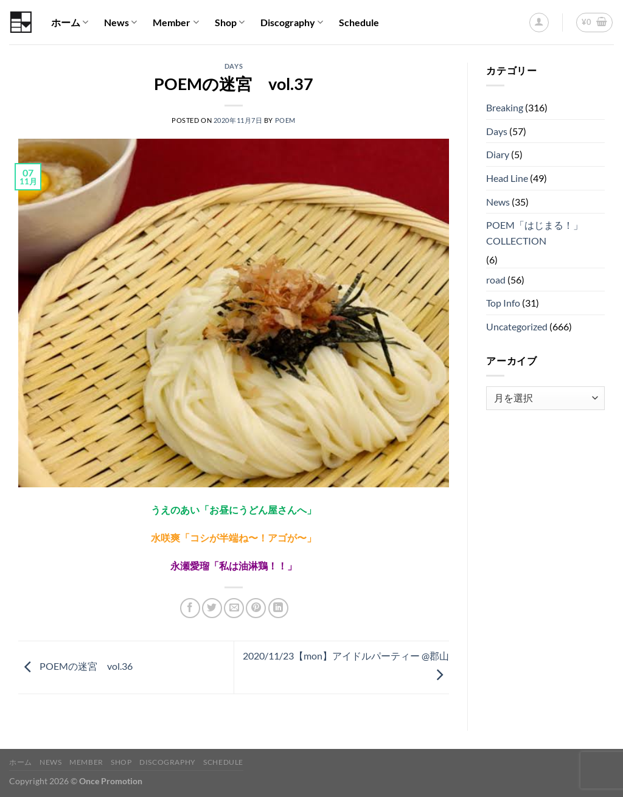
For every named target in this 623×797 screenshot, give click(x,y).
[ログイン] (539, 22)
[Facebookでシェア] (190, 608)
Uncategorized (517, 326)
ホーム (69, 22)
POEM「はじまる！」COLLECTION (534, 232)
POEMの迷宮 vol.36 (75, 666)
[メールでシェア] (234, 608)
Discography (291, 22)
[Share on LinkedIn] (278, 608)
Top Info (503, 302)
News (120, 22)
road (496, 279)
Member (175, 22)
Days (233, 66)
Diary (497, 154)
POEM (285, 120)
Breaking (504, 107)
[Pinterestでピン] (256, 608)
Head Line (507, 178)
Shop (230, 22)
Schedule (359, 22)
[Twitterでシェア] (212, 608)
